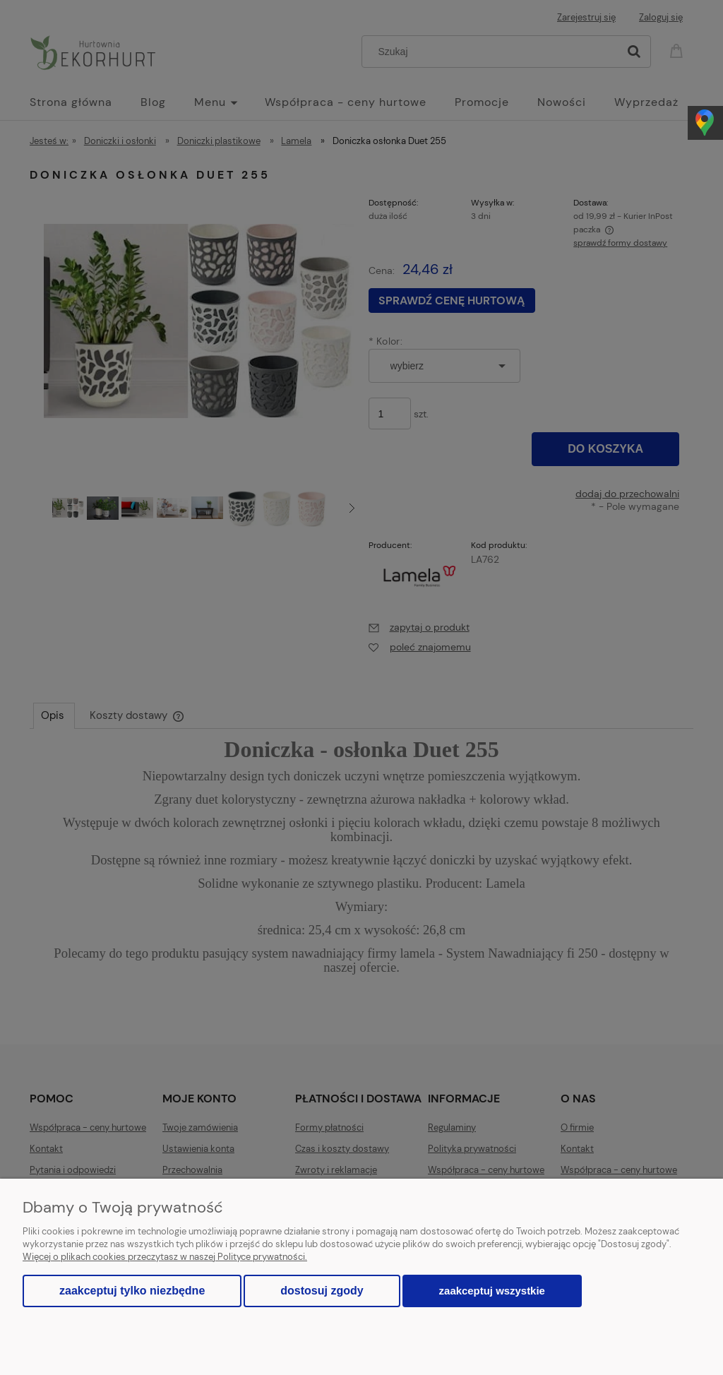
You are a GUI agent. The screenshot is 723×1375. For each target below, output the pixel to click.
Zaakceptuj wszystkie (492, 1291)
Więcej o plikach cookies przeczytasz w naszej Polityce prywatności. (165, 1257)
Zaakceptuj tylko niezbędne (132, 1291)
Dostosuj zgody (321, 1291)
